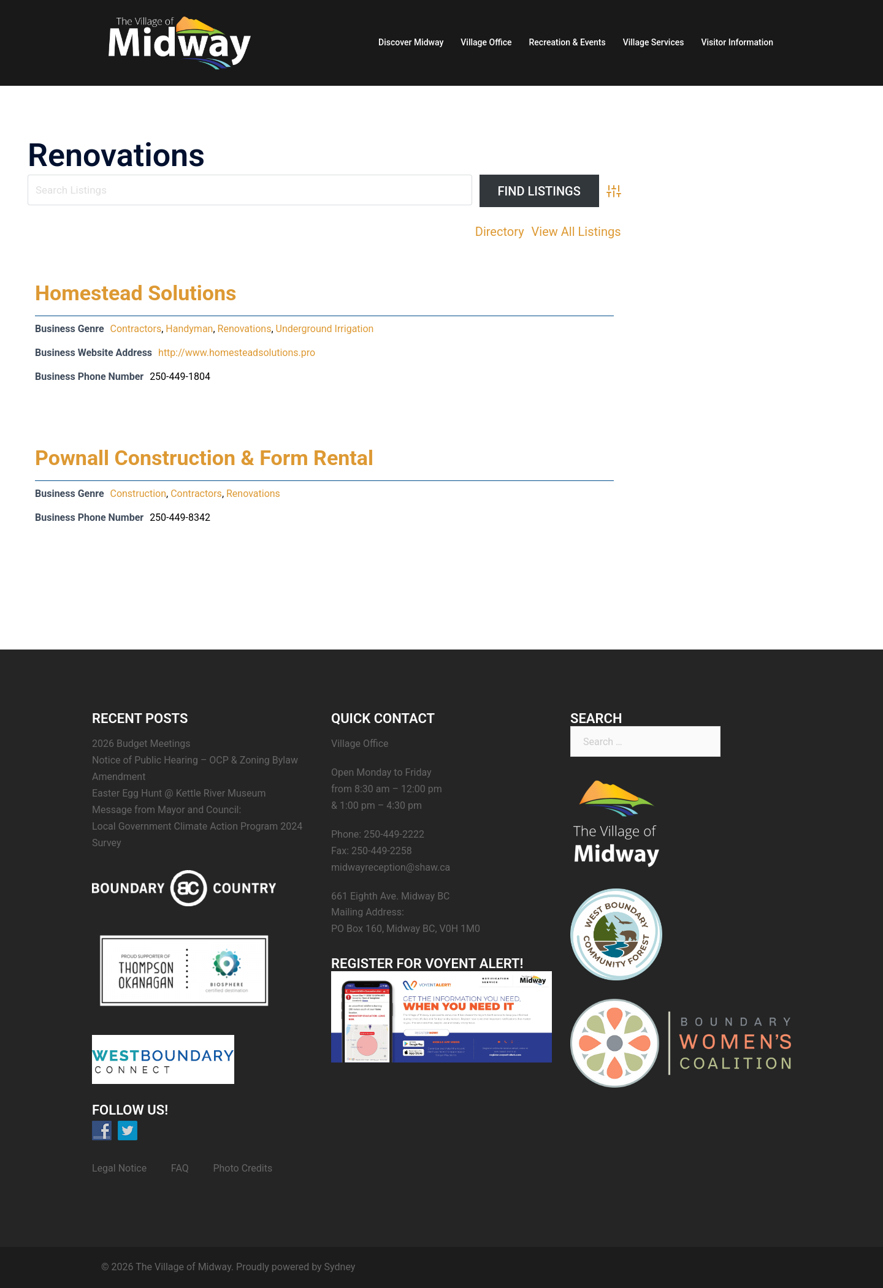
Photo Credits (242, 1168)
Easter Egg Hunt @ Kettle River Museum (179, 793)
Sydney (340, 1267)
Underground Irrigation (325, 329)
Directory (499, 231)
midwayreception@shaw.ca (390, 867)
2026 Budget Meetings (141, 743)
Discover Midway (410, 42)
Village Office (486, 42)
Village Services (653, 42)
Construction (138, 493)
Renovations (245, 329)
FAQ (180, 1168)
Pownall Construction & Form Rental (204, 457)
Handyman (189, 329)
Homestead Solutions (136, 293)
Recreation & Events (567, 42)
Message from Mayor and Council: (166, 810)
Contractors (135, 329)
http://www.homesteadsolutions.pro (236, 352)
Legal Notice (119, 1168)
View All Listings (576, 231)
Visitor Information (737, 42)
